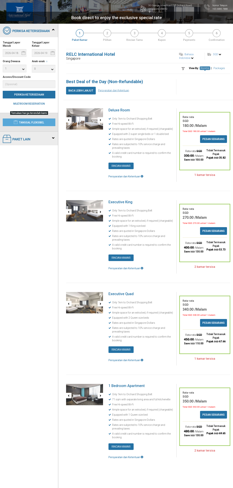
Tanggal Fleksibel (29, 122)
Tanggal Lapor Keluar (41, 44)
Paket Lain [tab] (28, 139)
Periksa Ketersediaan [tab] (28, 31)
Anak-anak (40, 61)
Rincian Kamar (121, 165)
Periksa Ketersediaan (29, 94)
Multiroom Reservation (29, 103)
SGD (215, 54)
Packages (219, 68)
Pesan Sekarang (213, 139)
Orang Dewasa (11, 61)
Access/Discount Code (17, 76)
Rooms (205, 68)
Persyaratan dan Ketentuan (113, 90)
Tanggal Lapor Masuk (11, 44)
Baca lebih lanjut (80, 90)
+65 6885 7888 (220, 8)
